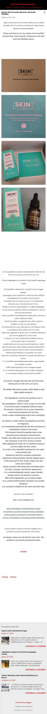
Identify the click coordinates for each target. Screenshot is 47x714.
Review (13, 577)
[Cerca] (44, 5)
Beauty (5, 577)
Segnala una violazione (23, 710)
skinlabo (23, 552)
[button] (44, 12)
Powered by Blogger (23, 702)
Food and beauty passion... (23, 4)
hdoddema (29, 706)
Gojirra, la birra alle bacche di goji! (14, 631)
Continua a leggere (35, 646)
